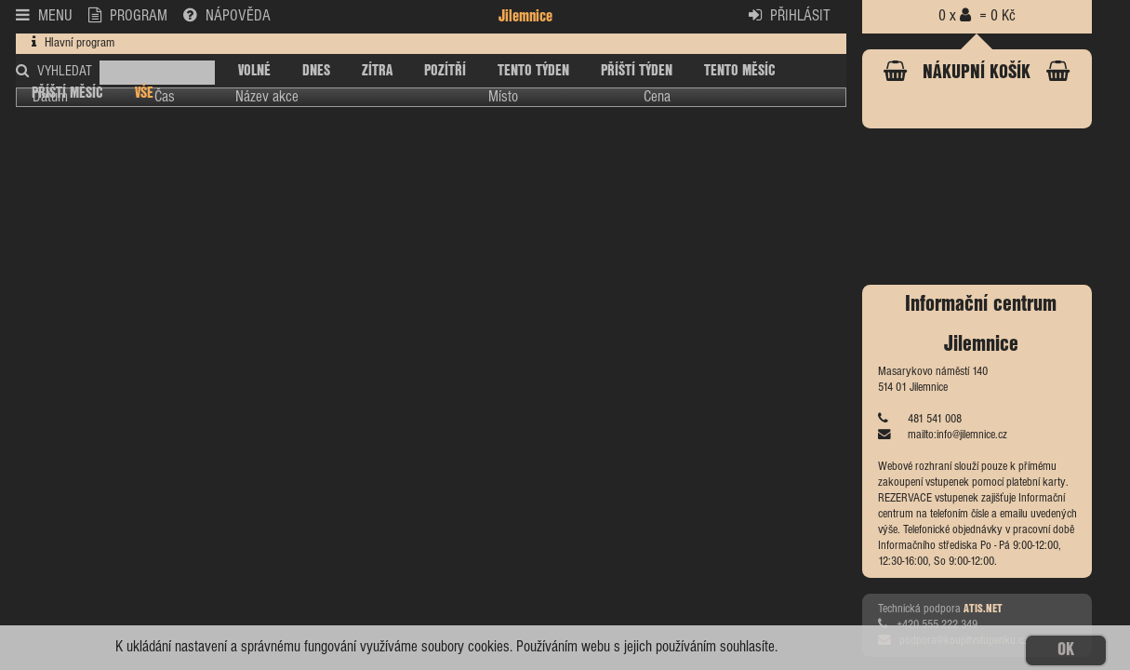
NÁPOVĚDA (227, 15)
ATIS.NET (983, 609)
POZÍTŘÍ (445, 71)
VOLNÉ (254, 71)
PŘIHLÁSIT (790, 15)
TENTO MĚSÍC (740, 71)
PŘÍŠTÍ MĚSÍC (67, 93)
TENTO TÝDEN (533, 71)
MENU (44, 15)
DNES (316, 71)
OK (1065, 650)
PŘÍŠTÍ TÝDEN (636, 71)
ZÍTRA (377, 71)
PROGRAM (128, 15)
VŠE (144, 93)
